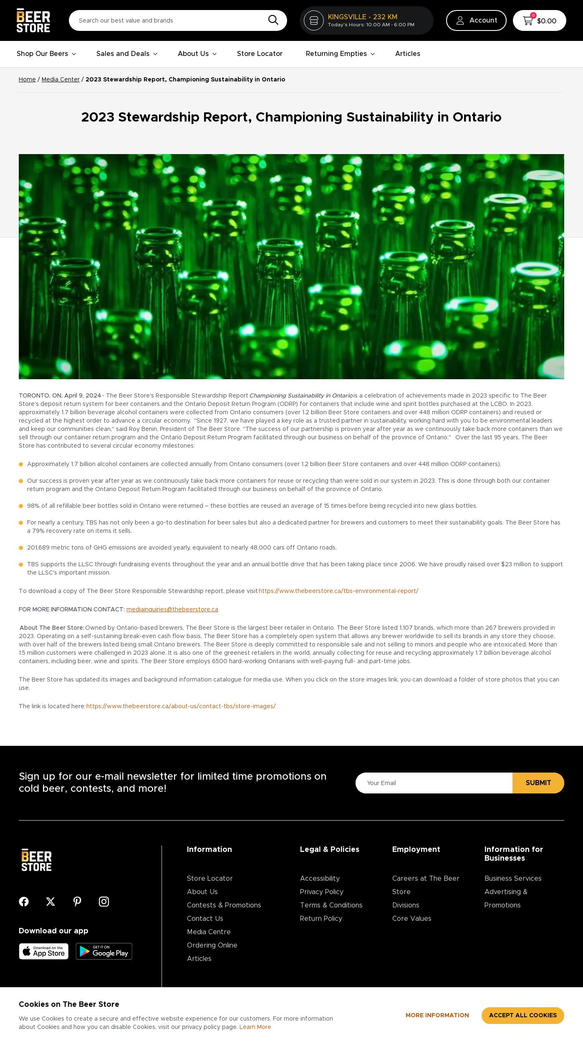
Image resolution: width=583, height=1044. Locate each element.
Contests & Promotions (224, 905)
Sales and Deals (127, 54)
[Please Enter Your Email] (433, 783)
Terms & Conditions (331, 905)
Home (27, 80)
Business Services (513, 878)
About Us (197, 54)
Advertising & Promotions (506, 899)
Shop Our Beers (46, 54)
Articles (407, 54)
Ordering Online (212, 945)
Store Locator (260, 54)
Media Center (61, 80)
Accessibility (320, 878)
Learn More (255, 1027)
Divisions (405, 905)
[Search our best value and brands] (178, 20)
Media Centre (209, 932)
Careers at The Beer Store (425, 885)
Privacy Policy (321, 892)
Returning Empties (340, 54)
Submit (538, 783)
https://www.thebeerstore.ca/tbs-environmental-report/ (339, 591)
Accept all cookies (523, 1016)
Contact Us (205, 918)
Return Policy (321, 918)
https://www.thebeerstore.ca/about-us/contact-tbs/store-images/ (181, 707)
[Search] (271, 20)
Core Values (412, 918)
